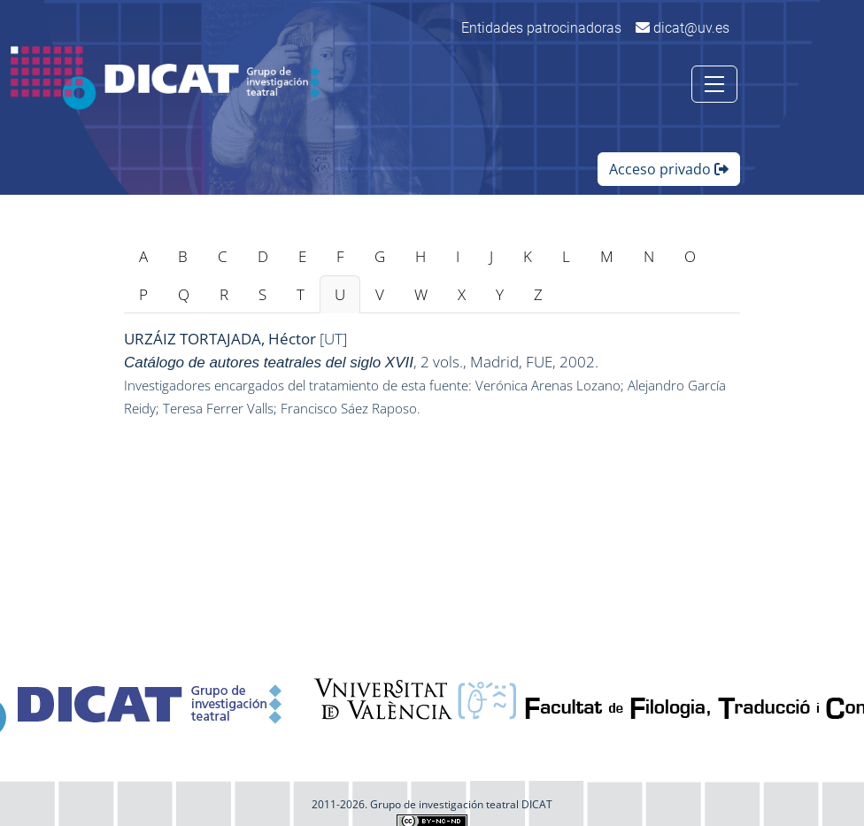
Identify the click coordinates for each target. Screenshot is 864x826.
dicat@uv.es (682, 27)
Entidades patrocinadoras (541, 27)
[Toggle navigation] (714, 84)
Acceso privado (669, 169)
